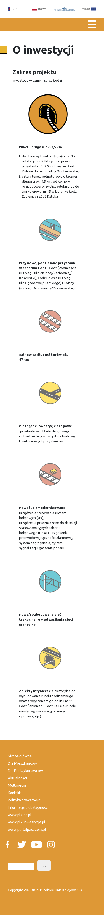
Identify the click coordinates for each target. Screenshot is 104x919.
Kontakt (14, 793)
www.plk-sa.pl (19, 815)
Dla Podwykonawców (25, 771)
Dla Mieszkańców (22, 763)
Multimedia (17, 785)
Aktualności (17, 778)
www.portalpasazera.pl (27, 829)
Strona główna (20, 756)
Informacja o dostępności (28, 807)
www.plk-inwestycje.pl (26, 822)
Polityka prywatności (24, 800)
